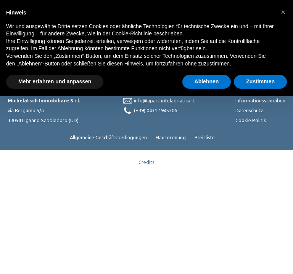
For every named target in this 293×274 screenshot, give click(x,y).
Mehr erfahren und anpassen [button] (54, 81)
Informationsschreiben (260, 100)
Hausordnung (171, 137)
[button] (283, 12)
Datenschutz (249, 110)
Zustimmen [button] (260, 81)
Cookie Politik (250, 120)
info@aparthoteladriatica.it (164, 100)
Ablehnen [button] (207, 81)
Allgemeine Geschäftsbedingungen (108, 137)
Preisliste (205, 137)
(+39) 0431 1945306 (155, 110)
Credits (146, 162)
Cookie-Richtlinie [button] (132, 33)
